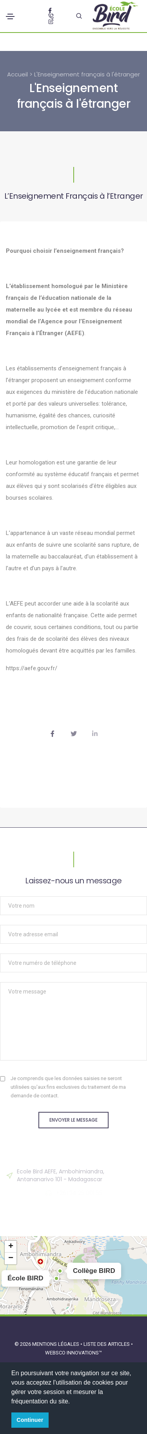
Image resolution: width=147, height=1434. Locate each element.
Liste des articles (107, 1344)
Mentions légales (55, 1344)
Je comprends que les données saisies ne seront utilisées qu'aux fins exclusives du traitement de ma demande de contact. (68, 1087)
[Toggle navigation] (10, 16)
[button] (56, 1278)
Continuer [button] (29, 1420)
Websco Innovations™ (73, 1353)
